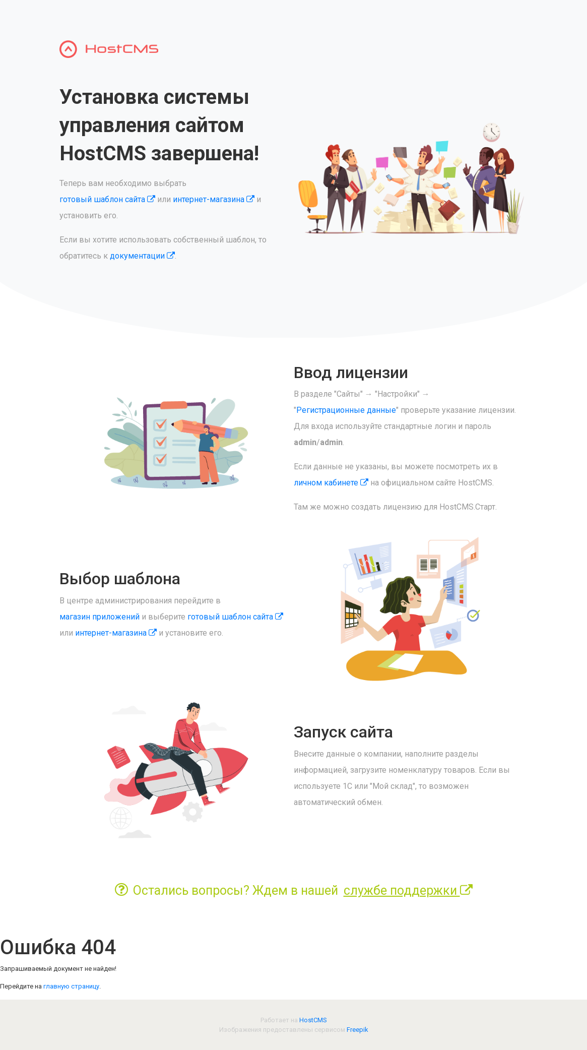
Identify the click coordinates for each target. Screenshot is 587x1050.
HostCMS (313, 1020)
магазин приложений (99, 617)
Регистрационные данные (346, 410)
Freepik (357, 1029)
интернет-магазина (213, 199)
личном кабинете (331, 482)
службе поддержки (408, 890)
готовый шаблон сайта (107, 199)
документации (142, 256)
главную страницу (71, 986)
